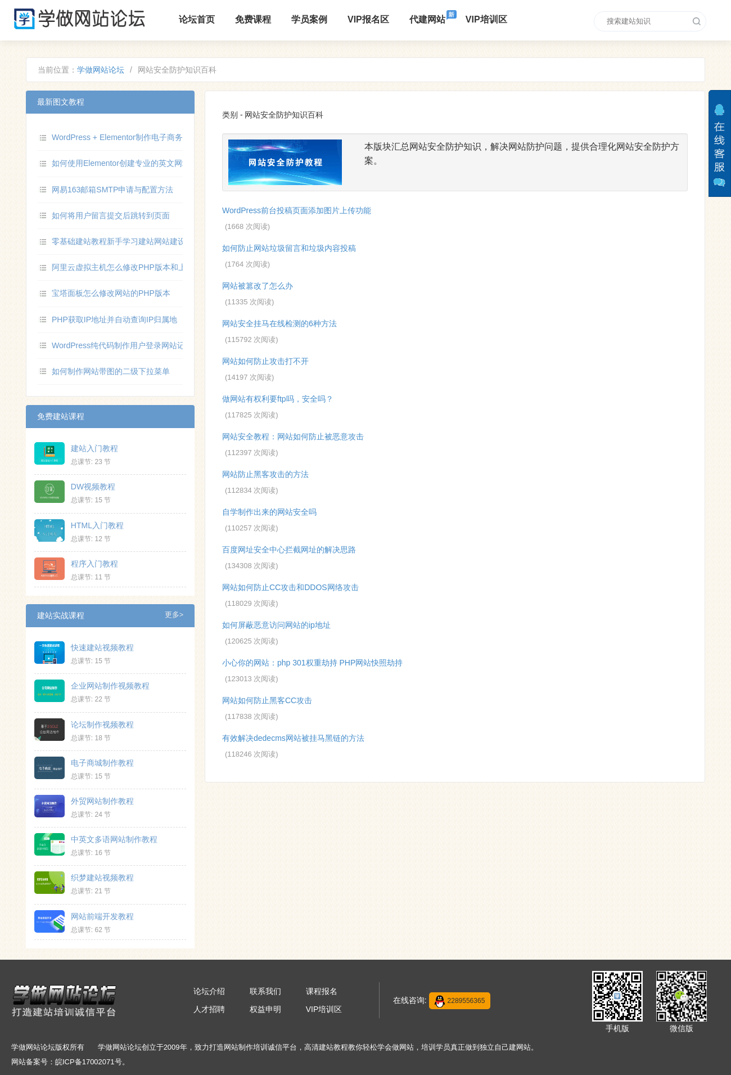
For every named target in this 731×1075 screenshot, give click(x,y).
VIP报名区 (368, 19)
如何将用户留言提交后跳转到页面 (111, 215)
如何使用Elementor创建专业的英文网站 (121, 163)
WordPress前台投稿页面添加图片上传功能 (296, 210)
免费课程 (253, 19)
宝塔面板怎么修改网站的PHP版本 (111, 293)
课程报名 (321, 991)
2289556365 (460, 1001)
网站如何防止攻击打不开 (265, 361)
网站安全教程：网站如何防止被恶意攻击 (293, 436)
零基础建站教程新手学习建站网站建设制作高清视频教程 (150, 241)
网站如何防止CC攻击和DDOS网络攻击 (290, 587)
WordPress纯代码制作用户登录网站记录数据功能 (138, 345)
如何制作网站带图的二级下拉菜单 (111, 371)
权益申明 (265, 1009)
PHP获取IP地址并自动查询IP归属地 (114, 319)
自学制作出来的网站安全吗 (269, 511)
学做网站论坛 (100, 69)
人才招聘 (209, 1009)
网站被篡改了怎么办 (257, 285)
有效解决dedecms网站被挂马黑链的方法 (293, 738)
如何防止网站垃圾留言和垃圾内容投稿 (289, 248)
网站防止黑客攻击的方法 (265, 474)
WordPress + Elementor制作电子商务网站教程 (133, 137)
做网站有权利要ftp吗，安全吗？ (277, 398)
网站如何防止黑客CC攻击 (267, 700)
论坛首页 (197, 19)
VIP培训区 (486, 19)
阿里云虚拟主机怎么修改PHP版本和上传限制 (131, 267)
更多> (174, 615)
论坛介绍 (209, 991)
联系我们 (265, 991)
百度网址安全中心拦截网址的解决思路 (289, 549)
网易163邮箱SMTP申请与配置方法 (112, 189)
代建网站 (427, 19)
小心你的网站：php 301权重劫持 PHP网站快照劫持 (312, 662)
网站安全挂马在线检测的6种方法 (279, 323)
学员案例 (309, 19)
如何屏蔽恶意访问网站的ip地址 (276, 624)
